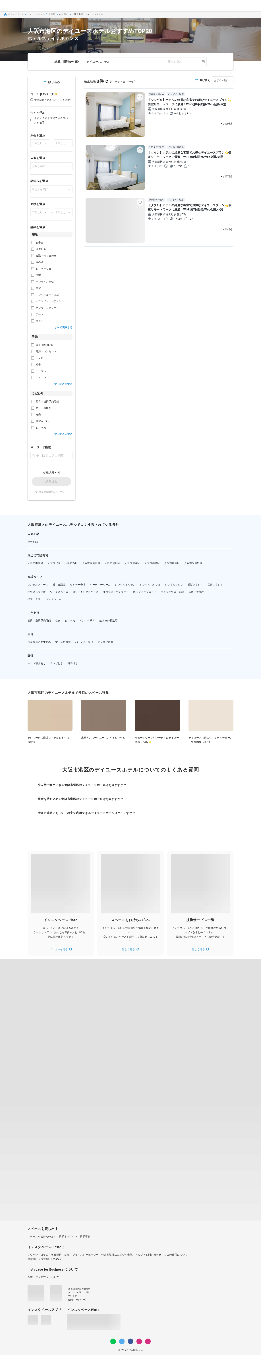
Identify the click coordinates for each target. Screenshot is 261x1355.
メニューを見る (61, 949)
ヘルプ (55, 1277)
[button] (130, 787)
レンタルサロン (174, 584)
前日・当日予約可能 (39, 620)
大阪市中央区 (35, 563)
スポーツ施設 (196, 591)
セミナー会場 (78, 584)
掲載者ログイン (68, 1236)
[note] (148, 1341)
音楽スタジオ (215, 584)
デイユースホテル (36, 14)
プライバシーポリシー (85, 1254)
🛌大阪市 (63, 14)
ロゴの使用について (176, 1254)
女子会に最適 (63, 641)
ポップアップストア (144, 591)
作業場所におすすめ (39, 641)
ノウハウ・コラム (38, 1254)
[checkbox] (32, 242)
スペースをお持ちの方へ (42, 1236)
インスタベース (14, 14)
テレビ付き (56, 663)
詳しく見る (130, 949)
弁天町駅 (33, 541)
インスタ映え (87, 620)
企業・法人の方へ (38, 1277)
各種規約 (56, 1254)
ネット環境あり (37, 663)
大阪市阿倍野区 (193, 563)
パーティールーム (100, 584)
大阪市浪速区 (132, 563)
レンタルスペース (38, 584)
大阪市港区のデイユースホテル (87, 14)
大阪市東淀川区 (91, 563)
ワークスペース (59, 591)
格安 (58, 620)
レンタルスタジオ (150, 584)
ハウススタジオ (37, 591)
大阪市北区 (54, 563)
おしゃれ (70, 620)
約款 (67, 1254)
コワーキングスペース (85, 591)
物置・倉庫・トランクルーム (44, 599)
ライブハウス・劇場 (172, 591)
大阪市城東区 (172, 563)
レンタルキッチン (125, 584)
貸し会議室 (59, 584)
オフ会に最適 (105, 641)
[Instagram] (139, 1341)
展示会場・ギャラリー (116, 591)
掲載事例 (85, 1236)
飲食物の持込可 (108, 620)
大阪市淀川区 (112, 563)
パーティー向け (84, 641)
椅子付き (72, 663)
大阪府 (52, 14)
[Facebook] (130, 1341)
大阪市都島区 (152, 563)
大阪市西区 (71, 563)
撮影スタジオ (195, 584)
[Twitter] (122, 1341)
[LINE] (113, 1341)
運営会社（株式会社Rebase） (45, 1259)
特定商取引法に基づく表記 (116, 1254)
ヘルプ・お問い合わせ (148, 1254)
